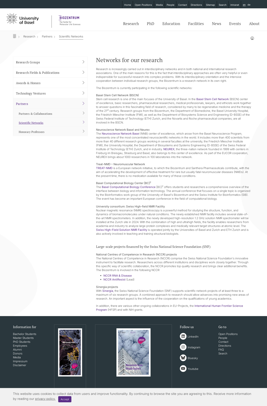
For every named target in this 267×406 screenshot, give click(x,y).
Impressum (20, 361)
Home (127, 4)
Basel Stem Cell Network (212, 99)
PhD (150, 23)
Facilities (196, 23)
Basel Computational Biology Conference (129, 187)
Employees (20, 345)
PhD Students (21, 342)
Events (235, 23)
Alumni (17, 349)
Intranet (234, 4)
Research (131, 23)
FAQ (221, 349)
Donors (17, 353)
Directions (196, 4)
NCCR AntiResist (114, 279)
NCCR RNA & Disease (117, 275)
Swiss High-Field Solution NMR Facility (121, 230)
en (244, 5)
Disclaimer (19, 365)
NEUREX (168, 149)
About (254, 23)
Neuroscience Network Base (120, 133)
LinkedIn (193, 336)
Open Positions (143, 4)
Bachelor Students (24, 334)
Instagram (194, 347)
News (216, 23)
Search (223, 4)
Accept (65, 399)
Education (171, 23)
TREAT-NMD (104, 168)
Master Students (23, 338)
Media (159, 4)
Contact (182, 4)
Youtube (193, 369)
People (170, 4)
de (249, 4)
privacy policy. (45, 399)
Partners (47, 36)
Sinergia (107, 291)
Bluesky (193, 358)
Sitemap (210, 4)
